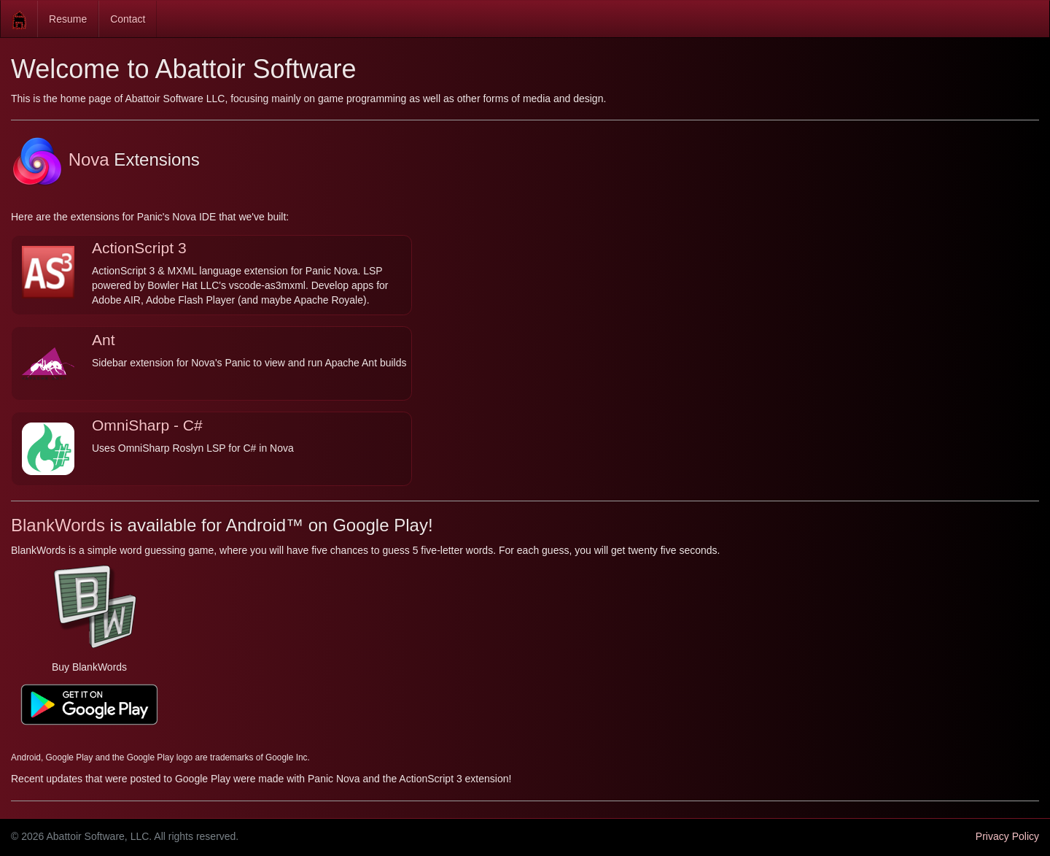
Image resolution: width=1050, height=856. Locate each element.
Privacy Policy (1007, 836)
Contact (127, 19)
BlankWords (58, 525)
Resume (68, 19)
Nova (60, 159)
